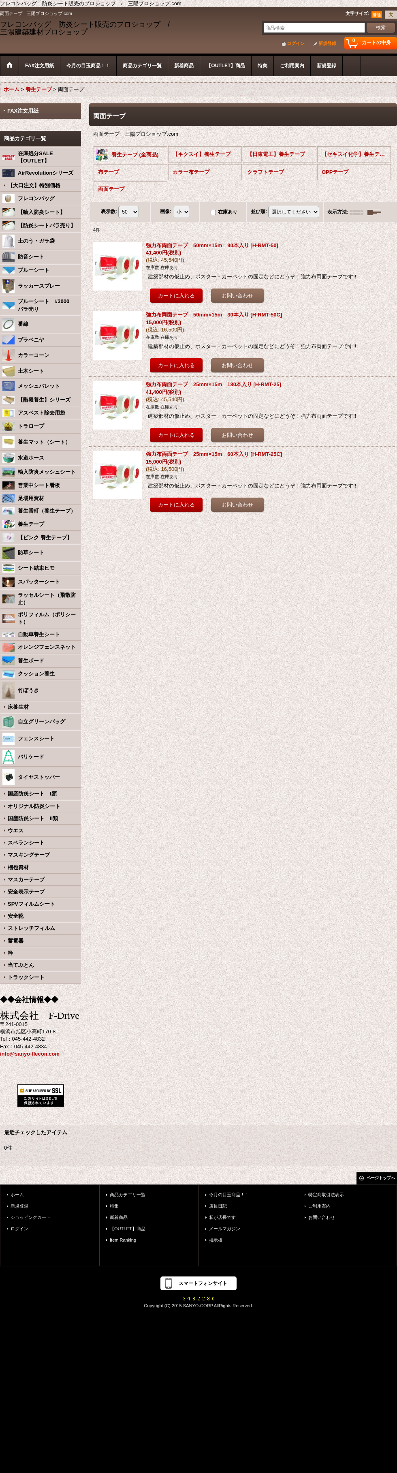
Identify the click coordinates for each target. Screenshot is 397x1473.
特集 (114, 1206)
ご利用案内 (319, 1206)
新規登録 (327, 43)
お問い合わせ (321, 1217)
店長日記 (218, 1206)
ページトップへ (381, 1178)
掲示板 (215, 1240)
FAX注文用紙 (22, 111)
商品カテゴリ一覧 (127, 1194)
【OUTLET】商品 (127, 1228)
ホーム (17, 1194)
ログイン (296, 43)
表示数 (109, 212)
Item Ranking (123, 1240)
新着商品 (119, 1217)
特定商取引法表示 (326, 1194)
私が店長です (222, 1217)
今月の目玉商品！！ (229, 1194)
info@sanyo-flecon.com (30, 1054)
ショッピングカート (31, 1217)
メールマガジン (224, 1228)
